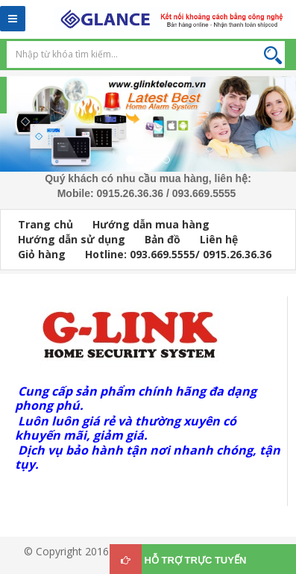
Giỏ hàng (42, 254)
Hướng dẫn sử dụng (71, 239)
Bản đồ (162, 239)
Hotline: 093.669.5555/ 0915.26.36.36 (178, 254)
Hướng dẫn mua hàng (151, 224)
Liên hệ (219, 239)
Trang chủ (45, 224)
